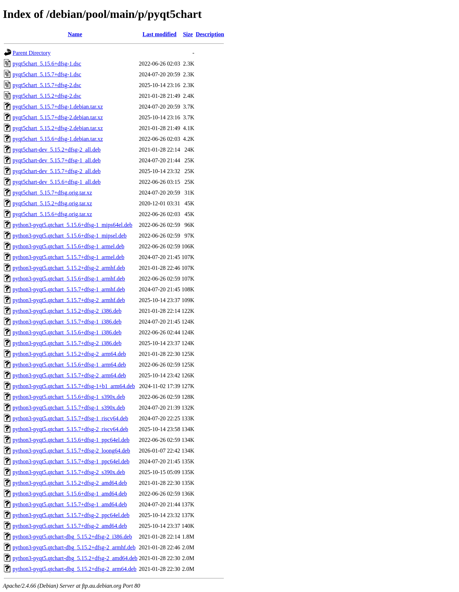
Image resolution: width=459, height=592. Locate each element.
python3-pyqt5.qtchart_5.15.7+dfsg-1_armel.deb (68, 257)
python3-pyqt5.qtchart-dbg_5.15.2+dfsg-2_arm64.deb (75, 569)
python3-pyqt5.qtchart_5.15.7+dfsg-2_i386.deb (67, 343)
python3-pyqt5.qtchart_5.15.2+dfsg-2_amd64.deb (70, 483)
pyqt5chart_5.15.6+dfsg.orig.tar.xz (52, 214)
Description (210, 34)
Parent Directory (32, 53)
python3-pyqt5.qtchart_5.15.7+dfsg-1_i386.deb (67, 322)
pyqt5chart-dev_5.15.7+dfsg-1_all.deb (57, 160)
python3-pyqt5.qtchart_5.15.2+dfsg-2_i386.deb (67, 311)
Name (75, 34)
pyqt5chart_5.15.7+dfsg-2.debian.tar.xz (58, 117)
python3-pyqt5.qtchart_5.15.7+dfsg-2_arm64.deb (69, 375)
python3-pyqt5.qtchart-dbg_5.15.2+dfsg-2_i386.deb (72, 537)
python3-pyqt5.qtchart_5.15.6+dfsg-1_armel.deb (68, 246)
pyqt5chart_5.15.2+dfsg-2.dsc (47, 96)
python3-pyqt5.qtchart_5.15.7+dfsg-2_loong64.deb (71, 451)
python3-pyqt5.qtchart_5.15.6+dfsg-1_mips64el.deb (72, 225)
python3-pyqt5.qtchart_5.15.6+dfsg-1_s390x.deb (69, 397)
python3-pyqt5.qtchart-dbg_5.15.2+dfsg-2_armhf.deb (74, 547)
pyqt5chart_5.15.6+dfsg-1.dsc (47, 64)
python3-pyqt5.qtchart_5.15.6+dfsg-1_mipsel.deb (69, 236)
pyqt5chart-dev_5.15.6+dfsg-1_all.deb (57, 182)
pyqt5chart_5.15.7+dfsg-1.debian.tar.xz (58, 107)
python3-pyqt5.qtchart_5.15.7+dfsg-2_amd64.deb (70, 526)
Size (188, 34)
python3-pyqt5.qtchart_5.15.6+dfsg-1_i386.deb (67, 332)
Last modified (160, 34)
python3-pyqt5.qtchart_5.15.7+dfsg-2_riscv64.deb (70, 429)
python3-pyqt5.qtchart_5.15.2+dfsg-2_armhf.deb (69, 268)
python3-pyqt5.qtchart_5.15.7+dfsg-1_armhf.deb (69, 289)
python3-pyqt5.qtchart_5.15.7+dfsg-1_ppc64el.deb (71, 461)
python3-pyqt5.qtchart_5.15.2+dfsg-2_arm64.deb (69, 354)
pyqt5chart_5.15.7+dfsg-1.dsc (47, 74)
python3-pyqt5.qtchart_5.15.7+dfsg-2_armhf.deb (69, 300)
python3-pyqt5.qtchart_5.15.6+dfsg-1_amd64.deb (70, 494)
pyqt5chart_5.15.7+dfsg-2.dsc (47, 85)
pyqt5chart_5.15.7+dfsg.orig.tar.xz (52, 193)
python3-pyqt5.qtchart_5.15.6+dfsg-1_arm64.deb (69, 365)
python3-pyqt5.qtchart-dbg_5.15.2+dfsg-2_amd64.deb (75, 558)
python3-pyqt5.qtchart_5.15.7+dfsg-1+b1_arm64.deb (74, 386)
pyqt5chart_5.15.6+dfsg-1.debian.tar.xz (58, 139)
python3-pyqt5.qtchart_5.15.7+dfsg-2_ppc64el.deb (71, 515)
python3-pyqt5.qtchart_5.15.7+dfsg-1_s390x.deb (69, 408)
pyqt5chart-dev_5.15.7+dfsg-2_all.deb (57, 171)
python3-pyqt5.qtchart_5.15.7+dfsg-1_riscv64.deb (70, 418)
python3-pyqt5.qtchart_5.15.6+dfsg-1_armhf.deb (69, 279)
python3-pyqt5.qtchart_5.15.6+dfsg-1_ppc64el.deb (71, 440)
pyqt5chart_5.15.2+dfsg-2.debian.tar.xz (58, 128)
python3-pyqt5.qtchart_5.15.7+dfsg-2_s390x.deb (69, 472)
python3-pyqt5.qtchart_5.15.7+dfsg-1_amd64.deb (70, 504)
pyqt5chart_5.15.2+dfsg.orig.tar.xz (52, 203)
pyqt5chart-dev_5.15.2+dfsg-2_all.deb (57, 150)
